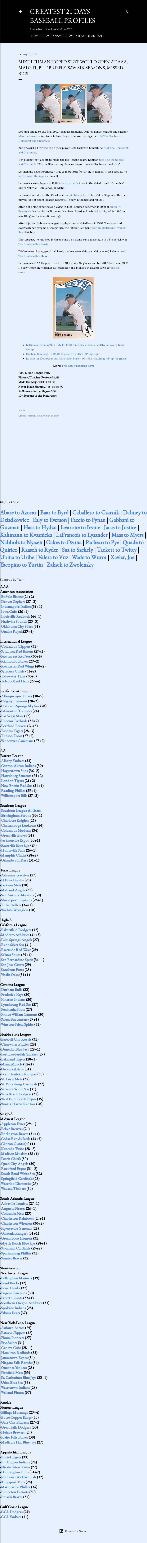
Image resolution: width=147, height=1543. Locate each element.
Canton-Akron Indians (18, 765)
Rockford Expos (13, 1168)
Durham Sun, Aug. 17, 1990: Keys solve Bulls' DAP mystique (63, 354)
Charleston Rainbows (17, 1218)
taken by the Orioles (72, 183)
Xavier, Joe (122, 557)
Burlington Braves (14, 1133)
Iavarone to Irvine (80, 527)
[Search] (126, 10)
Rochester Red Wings (17, 666)
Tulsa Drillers (11, 904)
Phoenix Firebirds (14, 720)
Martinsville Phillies (15, 1486)
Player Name (51, 36)
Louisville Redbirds (15, 616)
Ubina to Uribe (17, 557)
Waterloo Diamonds (16, 1183)
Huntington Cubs (15, 1472)
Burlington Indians (15, 1462)
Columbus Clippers (15, 646)
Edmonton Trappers (16, 710)
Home (34, 36)
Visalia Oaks (10, 974)
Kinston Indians (13, 999)
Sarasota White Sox (15, 1089)
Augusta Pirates (13, 1208)
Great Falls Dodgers (16, 1427)
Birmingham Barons (16, 815)
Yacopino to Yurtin (21, 564)
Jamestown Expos (14, 1357)
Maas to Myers (127, 535)
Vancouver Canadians (17, 740)
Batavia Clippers (13, 1332)
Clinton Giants (12, 1143)
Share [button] (21, 410)
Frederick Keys (34, 415)
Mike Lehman (27, 136)
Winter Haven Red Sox (18, 1103)
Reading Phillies (13, 790)
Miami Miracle (11, 1064)
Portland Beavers (13, 725)
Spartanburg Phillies (16, 1253)
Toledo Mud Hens (15, 681)
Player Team (74, 36)
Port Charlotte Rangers (19, 1074)
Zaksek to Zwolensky (70, 564)
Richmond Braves (14, 661)
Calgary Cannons (14, 701)
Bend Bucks (10, 1283)
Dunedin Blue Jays (15, 1049)
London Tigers (12, 780)
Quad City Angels (14, 1163)
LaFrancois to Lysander (82, 535)
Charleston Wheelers (16, 1223)
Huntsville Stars (13, 850)
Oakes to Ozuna (64, 542)
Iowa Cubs (9, 611)
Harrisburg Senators (16, 775)
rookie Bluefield (75, 195)
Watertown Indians (15, 1387)
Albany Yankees (12, 760)
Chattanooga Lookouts (18, 825)
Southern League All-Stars (21, 810)
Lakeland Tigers (13, 1059)
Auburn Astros (12, 1327)
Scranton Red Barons (17, 651)
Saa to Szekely (77, 549)
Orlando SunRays (14, 860)
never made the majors (33, 176)
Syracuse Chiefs (12, 671)
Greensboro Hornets (16, 1238)
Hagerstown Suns (14, 770)
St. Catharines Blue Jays (18, 1377)
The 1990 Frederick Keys (78, 366)
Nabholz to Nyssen (21, 542)
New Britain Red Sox (16, 785)
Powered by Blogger (73, 1531)
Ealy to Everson (50, 520)
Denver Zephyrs (13, 601)
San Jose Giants (12, 964)
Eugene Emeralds (14, 1292)
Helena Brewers (13, 1432)
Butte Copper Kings (16, 1417)
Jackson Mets (11, 885)
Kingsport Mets (13, 1481)
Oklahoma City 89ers (17, 626)
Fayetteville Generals (16, 1228)
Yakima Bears (10, 1312)
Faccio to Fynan (88, 520)
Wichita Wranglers (14, 909)
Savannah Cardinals (15, 1248)
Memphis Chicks (13, 855)
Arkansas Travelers (15, 875)
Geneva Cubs (11, 1347)
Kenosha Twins (12, 1148)
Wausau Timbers (13, 1188)
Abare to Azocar (18, 512)
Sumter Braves (11, 1258)
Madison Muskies (14, 1153)
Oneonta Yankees (14, 1367)
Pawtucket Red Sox (15, 656)
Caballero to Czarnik (95, 512)
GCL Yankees (11, 1516)
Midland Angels (13, 890)
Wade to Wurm (89, 557)
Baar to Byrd (54, 512)
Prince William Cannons (19, 1014)
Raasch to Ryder (39, 549)
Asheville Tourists (14, 1203)
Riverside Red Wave (16, 949)
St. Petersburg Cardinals (19, 1084)
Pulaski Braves (11, 1496)
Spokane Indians (13, 1307)
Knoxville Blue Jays (15, 845)
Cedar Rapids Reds (15, 1138)
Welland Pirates (12, 1392)
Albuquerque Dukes (16, 696)
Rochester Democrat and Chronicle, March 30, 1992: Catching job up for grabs (76, 358)
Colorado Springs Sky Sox (20, 705)
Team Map (94, 36)
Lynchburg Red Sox (16, 1004)
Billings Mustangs (14, 1412)
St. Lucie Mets (11, 1079)
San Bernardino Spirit (17, 959)
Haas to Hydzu (40, 527)
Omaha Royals (12, 631)
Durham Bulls (11, 989)
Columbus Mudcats (16, 830)
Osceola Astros (12, 1069)
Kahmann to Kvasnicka (26, 535)
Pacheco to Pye (102, 542)
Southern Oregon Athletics (21, 1302)
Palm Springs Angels (16, 939)
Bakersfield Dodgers (16, 929)
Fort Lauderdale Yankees (19, 1054)
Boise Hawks (10, 1287)
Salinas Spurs (10, 954)
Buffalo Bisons (12, 596)
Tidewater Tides (13, 676)
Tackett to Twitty (116, 549)
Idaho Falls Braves (14, 1437)
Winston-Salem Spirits (17, 1024)
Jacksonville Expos (15, 840)
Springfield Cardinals (17, 1178)
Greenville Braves (14, 835)
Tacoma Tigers (12, 730)
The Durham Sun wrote (33, 244)
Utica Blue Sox (12, 1382)
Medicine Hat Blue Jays (18, 1442)
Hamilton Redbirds (15, 1352)
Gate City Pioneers (15, 1422)
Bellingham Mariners (16, 1278)
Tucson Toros (11, 735)
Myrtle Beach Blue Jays (18, 1243)
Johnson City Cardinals (18, 1477)
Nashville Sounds (14, 621)
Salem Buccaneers (14, 1019)
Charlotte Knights (15, 820)
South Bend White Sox (18, 1173)
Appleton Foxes (13, 1123)
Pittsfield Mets (12, 1372)
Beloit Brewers (12, 1128)
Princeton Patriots (15, 1491)
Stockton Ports (12, 969)
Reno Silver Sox (12, 944)
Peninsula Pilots (13, 1009)
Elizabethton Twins (15, 1467)
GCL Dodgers (12, 1511)
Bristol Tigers (11, 1457)
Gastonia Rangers (14, 1233)
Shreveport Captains (16, 899)
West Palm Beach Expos (18, 1098)
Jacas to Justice (120, 527)
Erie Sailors (9, 1342)
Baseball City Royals (16, 1039)
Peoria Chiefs (11, 1158)
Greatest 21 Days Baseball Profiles (62, 16)
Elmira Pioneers (12, 1337)
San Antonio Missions (17, 895)
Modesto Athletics (15, 934)
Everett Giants (11, 1297)
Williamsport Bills (14, 795)
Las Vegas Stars (12, 715)
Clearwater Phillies (15, 1044)
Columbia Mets (12, 1213)
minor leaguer (51, 415)
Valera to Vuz (53, 557)
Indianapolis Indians (16, 606)
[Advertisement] (73, 454)
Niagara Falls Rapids (16, 1362)
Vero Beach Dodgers (16, 1093)
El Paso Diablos (12, 880)
